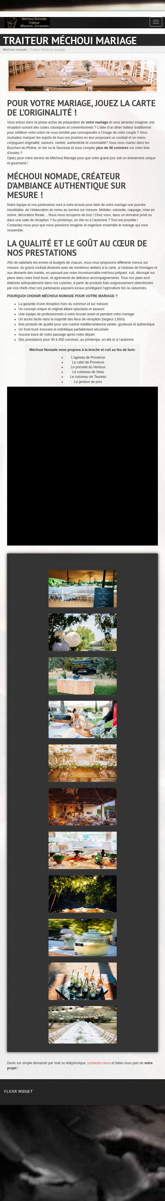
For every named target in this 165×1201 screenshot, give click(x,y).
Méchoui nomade (15, 49)
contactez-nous (98, 1063)
